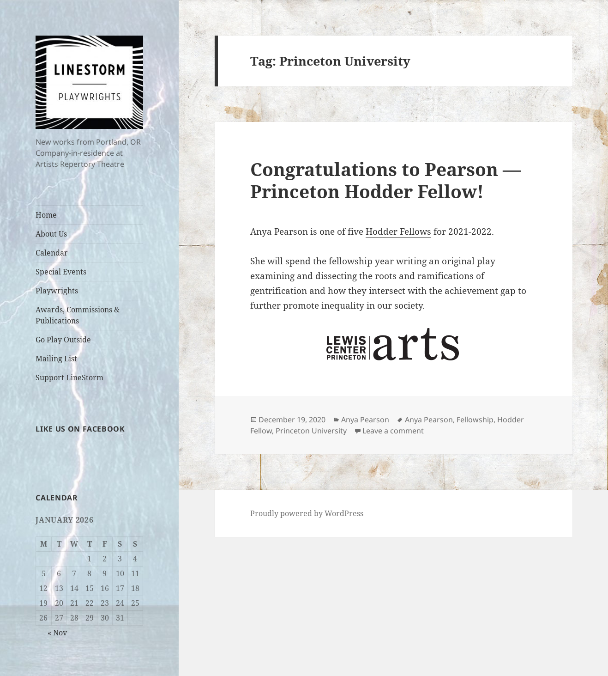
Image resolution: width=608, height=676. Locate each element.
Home (46, 215)
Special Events (61, 272)
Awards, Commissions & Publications (78, 315)
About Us (51, 234)
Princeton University (311, 431)
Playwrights (57, 291)
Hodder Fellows (398, 231)
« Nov (57, 632)
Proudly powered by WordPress (306, 513)
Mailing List (56, 358)
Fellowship (475, 419)
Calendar (52, 253)
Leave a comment (393, 431)
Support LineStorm (69, 377)
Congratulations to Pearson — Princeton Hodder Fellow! (385, 180)
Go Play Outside (63, 340)
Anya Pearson (365, 419)
